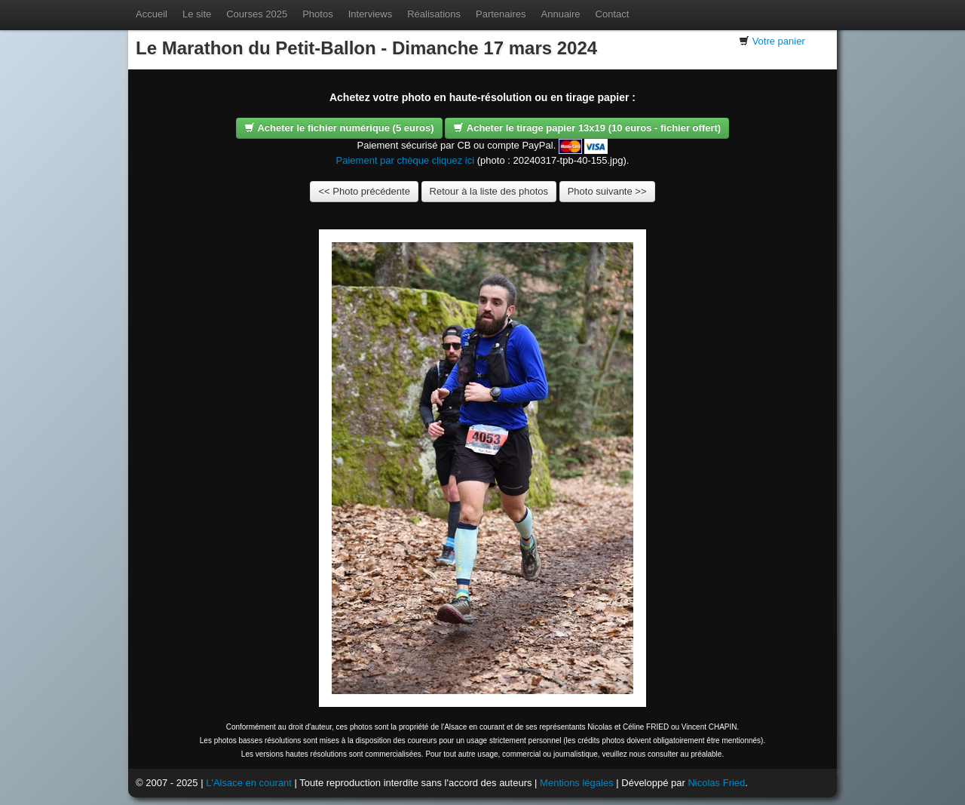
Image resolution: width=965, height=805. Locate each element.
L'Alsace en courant (249, 782)
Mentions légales (577, 782)
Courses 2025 (256, 14)
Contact (613, 14)
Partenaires (500, 14)
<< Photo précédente (363, 191)
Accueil (151, 14)
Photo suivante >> (607, 191)
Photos (317, 14)
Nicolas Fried (716, 782)
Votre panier (778, 41)
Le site (196, 14)
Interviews (370, 14)
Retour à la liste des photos (489, 191)
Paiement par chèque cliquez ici (405, 160)
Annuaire (561, 14)
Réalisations (434, 14)
